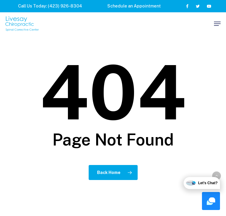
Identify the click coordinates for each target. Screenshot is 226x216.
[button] (217, 24)
